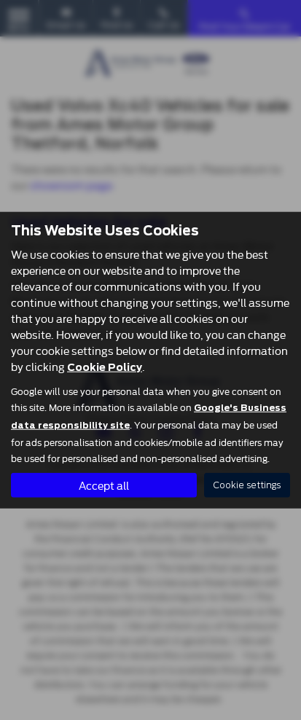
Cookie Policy (104, 366)
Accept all (104, 484)
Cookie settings (247, 485)
